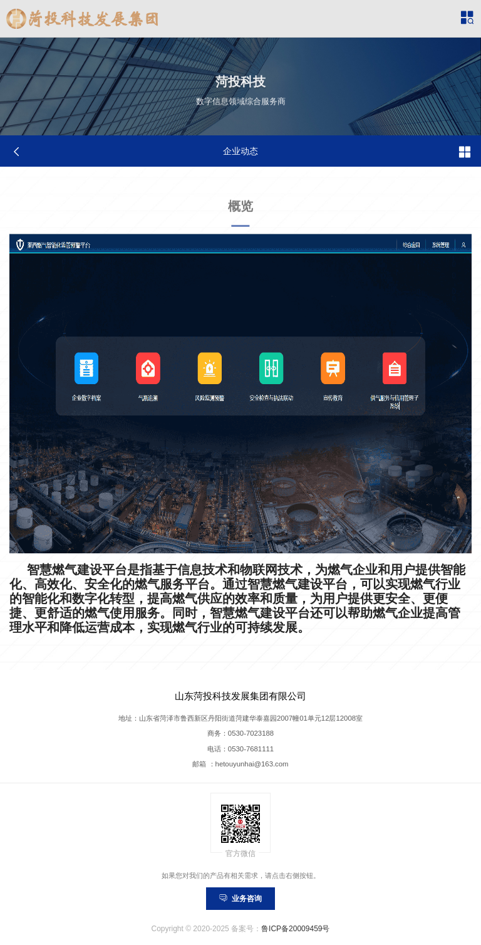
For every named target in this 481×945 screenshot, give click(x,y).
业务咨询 (240, 898)
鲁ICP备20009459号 (295, 928)
